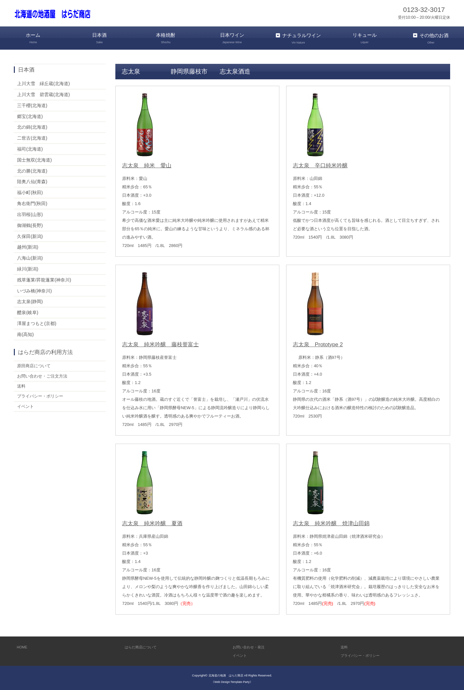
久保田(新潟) (30, 235)
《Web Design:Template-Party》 (231, 680)
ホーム (33, 38)
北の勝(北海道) (32, 169)
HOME (23, 645)
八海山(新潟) (30, 256)
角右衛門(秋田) (32, 202)
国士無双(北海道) (34, 158)
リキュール (365, 38)
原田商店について (35, 365)
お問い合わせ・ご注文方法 (44, 376)
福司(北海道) (30, 147)
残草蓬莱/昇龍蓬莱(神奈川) (44, 278)
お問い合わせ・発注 (251, 645)
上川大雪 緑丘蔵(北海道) (43, 82)
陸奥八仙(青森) (32, 180)
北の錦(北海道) (32, 126)
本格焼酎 (165, 38)
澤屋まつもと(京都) (36, 322)
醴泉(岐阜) (27, 311)
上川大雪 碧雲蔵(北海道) (43, 93)
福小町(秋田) (30, 191)
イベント (26, 408)
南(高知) (25, 333)
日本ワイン (232, 38)
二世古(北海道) (32, 136)
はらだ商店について (143, 645)
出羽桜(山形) (30, 213)
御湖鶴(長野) (30, 224)
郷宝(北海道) (30, 115)
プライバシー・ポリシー (42, 397)
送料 (21, 386)
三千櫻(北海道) (32, 104)
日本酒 (99, 38)
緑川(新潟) (27, 267)
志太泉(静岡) (30, 300)
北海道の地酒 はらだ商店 (226, 674)
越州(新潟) (27, 245)
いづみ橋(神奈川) (34, 289)
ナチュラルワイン (298, 38)
